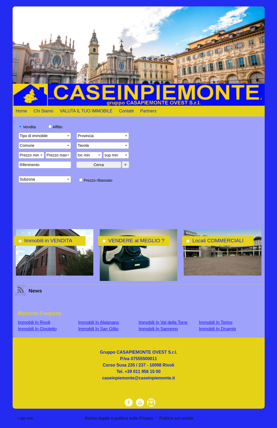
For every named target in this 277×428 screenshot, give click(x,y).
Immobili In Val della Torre (163, 322)
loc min (89, 155)
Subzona (45, 179)
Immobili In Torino (215, 322)
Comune (45, 145)
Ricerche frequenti (40, 313)
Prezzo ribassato (95, 180)
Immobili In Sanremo (158, 329)
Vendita (27, 127)
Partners (148, 111)
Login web (25, 418)
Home (21, 111)
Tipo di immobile (45, 136)
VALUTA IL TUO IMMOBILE (86, 111)
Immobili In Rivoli (34, 322)
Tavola (103, 145)
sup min (116, 155)
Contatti (126, 111)
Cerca (99, 165)
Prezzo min (31, 155)
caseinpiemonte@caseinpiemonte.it (138, 378)
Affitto (55, 127)
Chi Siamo (43, 111)
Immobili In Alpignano (98, 322)
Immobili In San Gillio (98, 329)
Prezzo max (58, 155)
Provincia (103, 136)
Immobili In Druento (217, 329)
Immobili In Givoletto (37, 329)
